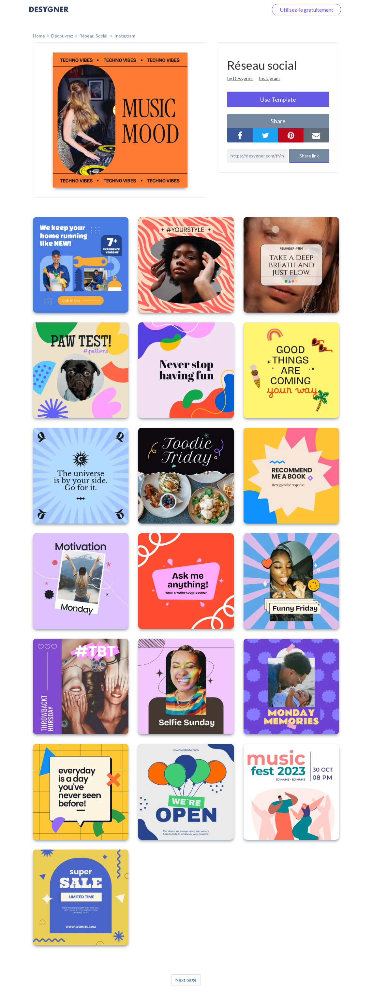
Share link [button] (309, 155)
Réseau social (93, 35)
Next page (186, 980)
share (278, 121)
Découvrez (62, 35)
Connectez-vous (242, 9)
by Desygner (240, 78)
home (39, 35)
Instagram (124, 35)
